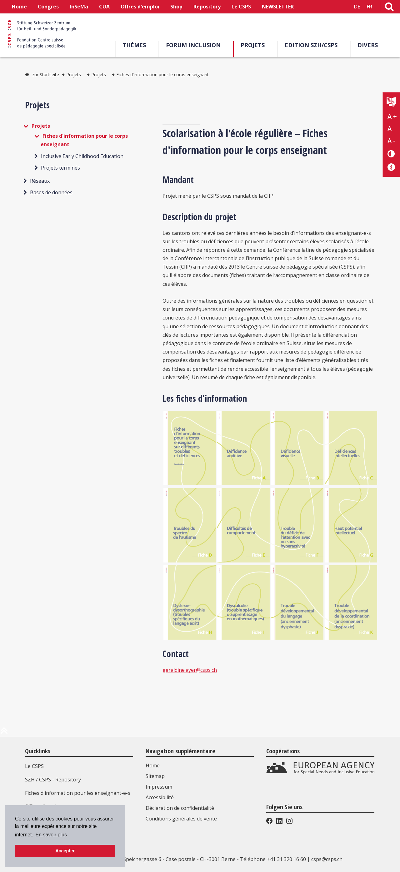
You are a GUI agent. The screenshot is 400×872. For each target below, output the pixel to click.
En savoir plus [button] (51, 834)
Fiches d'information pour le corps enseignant (162, 74)
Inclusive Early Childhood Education (82, 156)
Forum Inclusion (195, 45)
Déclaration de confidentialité (180, 808)
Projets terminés (60, 167)
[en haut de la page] (4, 733)
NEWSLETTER (278, 6)
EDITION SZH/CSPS (313, 45)
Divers (369, 45)
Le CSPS (241, 6)
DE (357, 6)
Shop (176, 6)
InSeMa (79, 6)
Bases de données (51, 192)
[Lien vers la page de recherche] (389, 7)
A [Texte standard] (390, 128)
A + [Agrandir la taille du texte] (392, 116)
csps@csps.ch (326, 859)
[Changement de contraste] (391, 153)
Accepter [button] (65, 850)
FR (369, 6)
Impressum (159, 786)
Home (19, 6)
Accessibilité (160, 797)
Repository (207, 6)
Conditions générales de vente (181, 818)
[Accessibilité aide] (391, 167)
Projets (254, 45)
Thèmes (136, 45)
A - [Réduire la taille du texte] (391, 141)
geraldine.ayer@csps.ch (189, 669)
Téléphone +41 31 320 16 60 (273, 859)
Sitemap (155, 776)
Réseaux (40, 180)
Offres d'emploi (140, 6)
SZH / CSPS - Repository (53, 779)
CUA (104, 6)
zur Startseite (45, 74)
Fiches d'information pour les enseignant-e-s (77, 793)
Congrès (48, 6)
